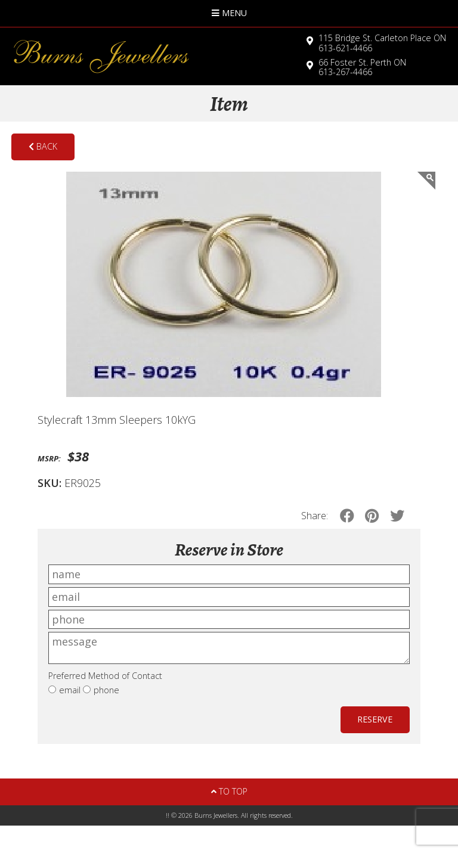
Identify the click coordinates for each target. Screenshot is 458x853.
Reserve (374, 719)
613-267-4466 (362, 67)
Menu (229, 12)
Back (43, 146)
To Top (229, 791)
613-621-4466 (382, 43)
